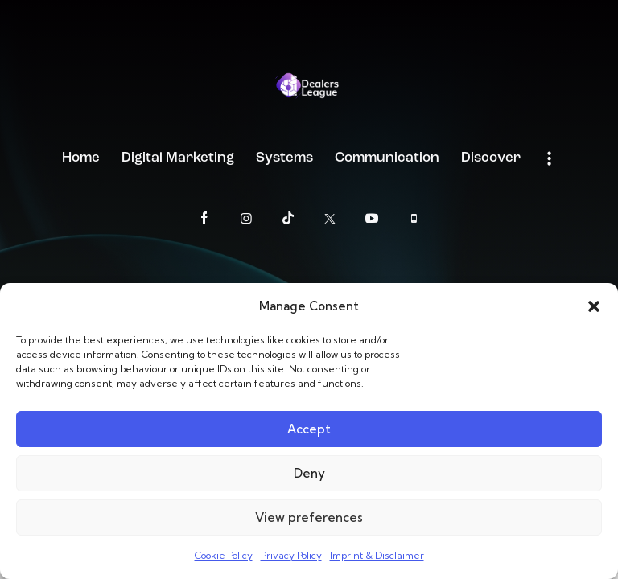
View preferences (309, 517)
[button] (594, 306)
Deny (309, 473)
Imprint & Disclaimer (377, 555)
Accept (309, 429)
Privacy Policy (291, 555)
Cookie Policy (224, 555)
